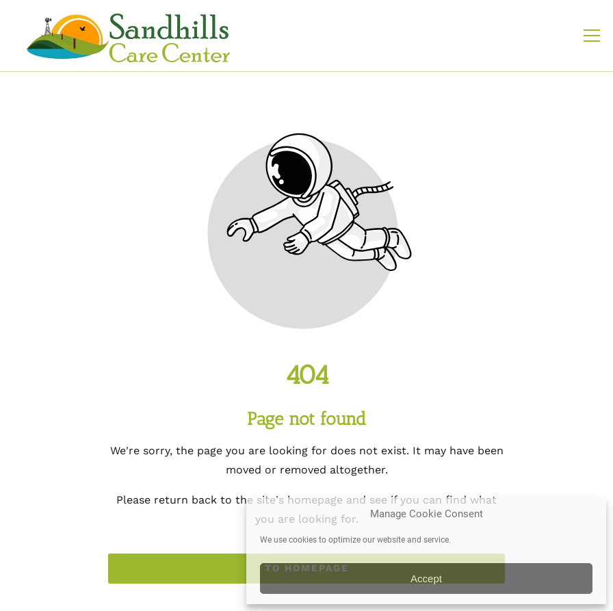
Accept (426, 578)
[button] (592, 36)
